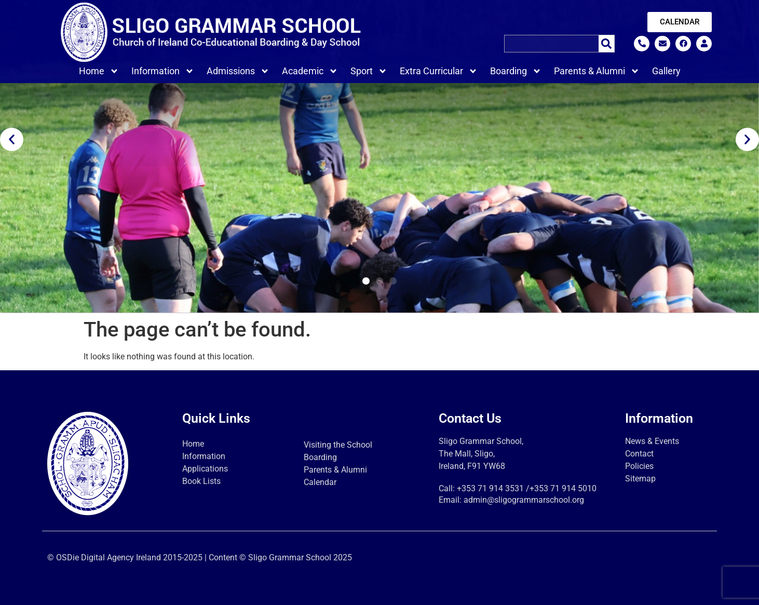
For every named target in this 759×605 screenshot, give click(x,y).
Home (99, 71)
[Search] (607, 43)
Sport (368, 71)
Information (162, 71)
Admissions (238, 71)
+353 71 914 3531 (490, 488)
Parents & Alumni (597, 71)
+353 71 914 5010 (563, 488)
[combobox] (551, 43)
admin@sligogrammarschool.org (524, 500)
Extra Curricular (439, 71)
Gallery (666, 70)
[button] (11, 139)
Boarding (515, 71)
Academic (310, 71)
